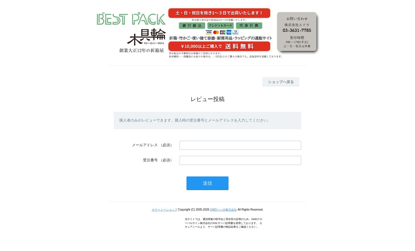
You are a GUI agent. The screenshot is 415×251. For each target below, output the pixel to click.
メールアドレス (145, 145)
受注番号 (150, 160)
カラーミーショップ (164, 209)
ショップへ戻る (281, 82)
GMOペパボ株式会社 (223, 209)
